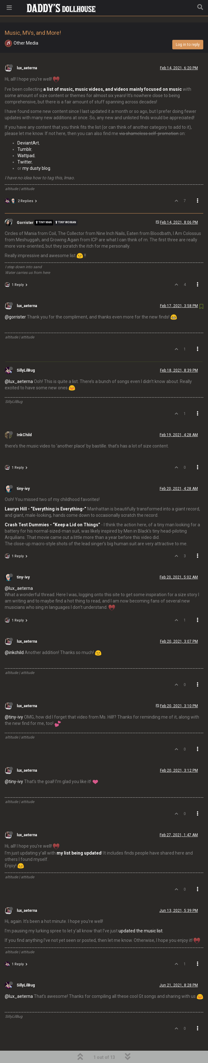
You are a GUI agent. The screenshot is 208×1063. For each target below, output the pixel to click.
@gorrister (15, 300)
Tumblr (24, 133)
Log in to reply (188, 28)
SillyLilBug (26, 354)
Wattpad (25, 139)
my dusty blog (36, 152)
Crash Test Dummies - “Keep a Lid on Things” (52, 508)
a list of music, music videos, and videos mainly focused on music (112, 73)
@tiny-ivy (14, 700)
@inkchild (14, 636)
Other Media (26, 26)
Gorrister (25, 206)
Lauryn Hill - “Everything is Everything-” (45, 492)
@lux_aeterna (19, 365)
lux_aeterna (27, 52)
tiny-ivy (23, 472)
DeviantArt (28, 126)
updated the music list (140, 914)
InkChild (24, 419)
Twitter (24, 145)
